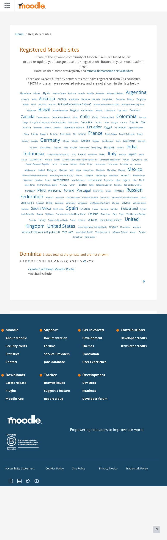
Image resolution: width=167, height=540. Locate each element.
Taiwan (40, 214)
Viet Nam (67, 232)
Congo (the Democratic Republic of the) (48, 122)
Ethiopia (54, 134)
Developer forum (95, 399)
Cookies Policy (53, 468)
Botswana (31, 110)
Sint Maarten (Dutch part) (99, 203)
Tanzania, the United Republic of (70, 214)
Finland (82, 134)
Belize (25, 104)
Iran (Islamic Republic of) (58, 154)
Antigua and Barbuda (115, 93)
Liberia (82, 164)
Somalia (25, 209)
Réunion (60, 197)
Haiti (66, 147)
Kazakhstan (36, 159)
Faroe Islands (65, 134)
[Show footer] (156, 529)
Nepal (47, 180)
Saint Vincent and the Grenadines (125, 197)
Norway (63, 184)
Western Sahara (120, 232)
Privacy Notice (107, 468)
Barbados (120, 99)
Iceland (120, 147)
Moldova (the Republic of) (61, 175)
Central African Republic (61, 117)
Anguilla (90, 93)
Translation (90, 354)
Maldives (63, 170)
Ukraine (92, 220)
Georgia (34, 141)
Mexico (134, 169)
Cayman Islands (43, 117)
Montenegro (101, 175)
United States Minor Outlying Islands (92, 227)
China (95, 117)
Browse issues (54, 383)
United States (61, 226)
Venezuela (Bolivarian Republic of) (41, 232)
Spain (72, 208)
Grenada (95, 141)
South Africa (41, 208)
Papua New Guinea (133, 185)
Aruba (34, 99)
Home (19, 34)
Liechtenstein (100, 164)
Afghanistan (25, 93)
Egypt (108, 127)
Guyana (57, 147)
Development (92, 338)
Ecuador (94, 127)
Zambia (142, 232)
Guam (118, 141)
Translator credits (134, 346)
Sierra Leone (70, 203)
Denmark (37, 127)
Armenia (25, 99)
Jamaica (122, 154)
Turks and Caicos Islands (58, 220)
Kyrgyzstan (137, 159)
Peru (41, 190)
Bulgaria (74, 110)
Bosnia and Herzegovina (133, 104)
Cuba (106, 122)
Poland (69, 190)
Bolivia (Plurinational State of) (74, 104)
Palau (91, 185)
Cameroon (135, 110)
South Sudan (58, 209)
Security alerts (16, 346)
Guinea (33, 147)
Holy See (73, 147)
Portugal (84, 190)
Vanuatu (137, 227)
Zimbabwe (77, 237)
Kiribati (57, 159)
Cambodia (122, 110)
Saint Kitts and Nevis (90, 197)
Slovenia (126, 203)
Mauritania (100, 170)
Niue (135, 180)
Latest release (16, 383)
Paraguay (30, 190)
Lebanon (64, 164)
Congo (25, 122)
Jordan (24, 159)
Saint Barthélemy (73, 197)
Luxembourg (126, 164)
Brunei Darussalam (60, 110)
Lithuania (113, 164)
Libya (89, 164)
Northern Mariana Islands (47, 185)
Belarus (130, 99)
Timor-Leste (105, 214)
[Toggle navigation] (6, 5)
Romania (119, 190)
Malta (78, 170)
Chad (75, 117)
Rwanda (49, 197)
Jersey (141, 154)
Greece (85, 141)
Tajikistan (49, 214)
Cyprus (123, 122)
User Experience (94, 362)
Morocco (125, 175)
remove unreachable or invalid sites (109, 71)
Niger (118, 180)
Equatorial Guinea (136, 127)
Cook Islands (73, 122)
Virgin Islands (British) (84, 232)
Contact (11, 362)
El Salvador (120, 127)
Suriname (104, 209)
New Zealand (94, 180)
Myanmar (27, 180)
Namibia (38, 180)
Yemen (133, 232)
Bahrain (96, 99)
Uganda (81, 220)
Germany (50, 140)
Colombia (126, 116)
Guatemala (129, 140)
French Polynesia (126, 134)
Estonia (34, 134)
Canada (27, 116)
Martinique (88, 170)
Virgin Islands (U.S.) (102, 232)
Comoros (143, 117)
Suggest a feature (57, 391)
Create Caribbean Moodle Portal (51, 269)
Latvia (54, 164)
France (95, 133)
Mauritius (111, 170)
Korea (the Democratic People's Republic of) (79, 159)
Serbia (49, 203)
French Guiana (111, 134)
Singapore (82, 203)
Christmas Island (107, 117)
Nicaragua (108, 180)
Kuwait (126, 159)
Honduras (84, 147)
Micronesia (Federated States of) (34, 175)
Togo (115, 214)
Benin (33, 104)
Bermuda (42, 104)
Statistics (12, 354)
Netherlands (61, 180)
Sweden (114, 209)
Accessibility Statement (19, 468)
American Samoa (59, 93)
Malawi (41, 170)
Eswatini (44, 134)
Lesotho (73, 164)
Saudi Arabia (27, 203)
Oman (72, 185)
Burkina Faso (87, 110)
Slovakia (115, 203)
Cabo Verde (110, 110)
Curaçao (114, 122)
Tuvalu (72, 220)
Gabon (140, 134)
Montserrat (113, 175)
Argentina (136, 92)
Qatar (108, 191)
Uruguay (113, 227)
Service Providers (57, 354)
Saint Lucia (105, 197)
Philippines (54, 190)
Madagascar (30, 170)
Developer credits (134, 338)
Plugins (11, 391)
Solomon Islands (139, 203)
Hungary (109, 147)
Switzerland (129, 208)
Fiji (74, 134)
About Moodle (16, 338)
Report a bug (53, 399)
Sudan (95, 209)
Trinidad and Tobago (135, 214)
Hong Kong (96, 147)
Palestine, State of (104, 185)
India (131, 147)
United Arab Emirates (111, 220)
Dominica (57, 127)
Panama (118, 184)
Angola (81, 93)
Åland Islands (90, 237)
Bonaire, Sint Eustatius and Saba (106, 104)
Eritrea (26, 134)
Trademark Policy (136, 468)
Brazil (44, 109)
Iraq (74, 154)
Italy (112, 154)
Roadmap (89, 391)
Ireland (82, 154)
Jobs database (54, 362)
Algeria (46, 93)
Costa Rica (86, 122)
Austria (62, 99)
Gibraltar (75, 141)
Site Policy (78, 468)
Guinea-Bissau (45, 147)
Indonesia (33, 154)
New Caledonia (78, 180)
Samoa (143, 197)
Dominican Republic (74, 127)
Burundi (99, 110)
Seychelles (59, 203)
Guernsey (141, 141)
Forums (49, 346)
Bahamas (85, 99)
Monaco (79, 175)
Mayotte (121, 170)
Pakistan (82, 184)
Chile (85, 116)
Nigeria (126, 180)
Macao (137, 164)
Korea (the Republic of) (110, 159)
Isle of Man (92, 154)
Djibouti (48, 127)
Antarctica (100, 93)
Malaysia (51, 170)
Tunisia (32, 220)
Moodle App (15, 399)
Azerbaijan (74, 99)
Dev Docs (89, 383)
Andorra (72, 93)
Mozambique (139, 175)
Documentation (55, 338)
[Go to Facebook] (11, 480)
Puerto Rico (98, 191)
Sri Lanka (85, 208)
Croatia (98, 122)
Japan (132, 154)
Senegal (40, 203)
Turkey (42, 220)
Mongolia (89, 175)
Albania (36, 93)
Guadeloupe (107, 141)
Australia (47, 98)
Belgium (141, 99)
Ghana (66, 141)
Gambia (25, 141)
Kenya (48, 159)
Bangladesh (107, 99)
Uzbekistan (125, 227)
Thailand (93, 213)
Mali (71, 170)
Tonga (121, 214)
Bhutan (52, 104)
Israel (102, 154)
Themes (88, 346)
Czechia (134, 122)
